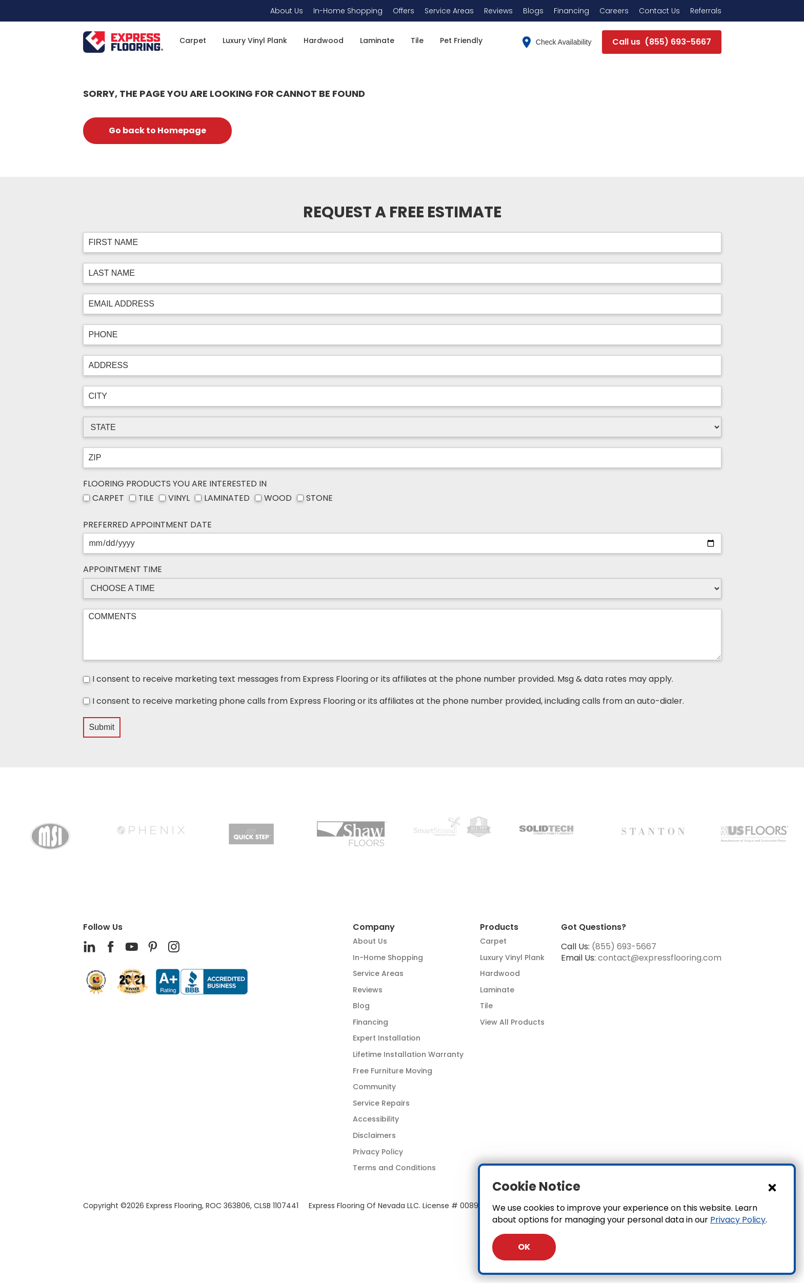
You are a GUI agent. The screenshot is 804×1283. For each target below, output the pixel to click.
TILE (146, 498)
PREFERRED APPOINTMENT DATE (147, 525)
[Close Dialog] (772, 1187)
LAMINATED (227, 498)
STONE (319, 498)
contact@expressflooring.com (659, 958)
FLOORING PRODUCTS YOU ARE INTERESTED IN (175, 484)
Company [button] (374, 927)
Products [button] (499, 927)
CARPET (108, 498)
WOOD (278, 498)
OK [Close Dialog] (524, 1247)
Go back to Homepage (157, 130)
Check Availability (557, 42)
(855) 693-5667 (624, 946)
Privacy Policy (738, 1220)
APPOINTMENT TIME (122, 569)
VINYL (179, 498)
